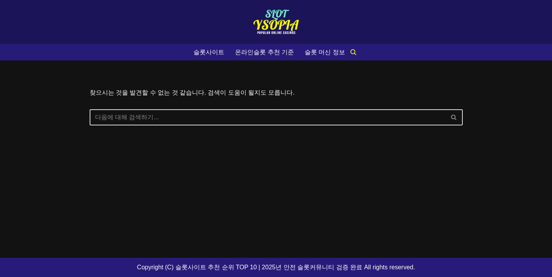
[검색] (353, 52)
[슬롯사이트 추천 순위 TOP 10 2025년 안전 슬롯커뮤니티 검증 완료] (276, 22)
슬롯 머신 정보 (325, 52)
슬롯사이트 (208, 52)
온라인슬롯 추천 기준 (264, 52)
